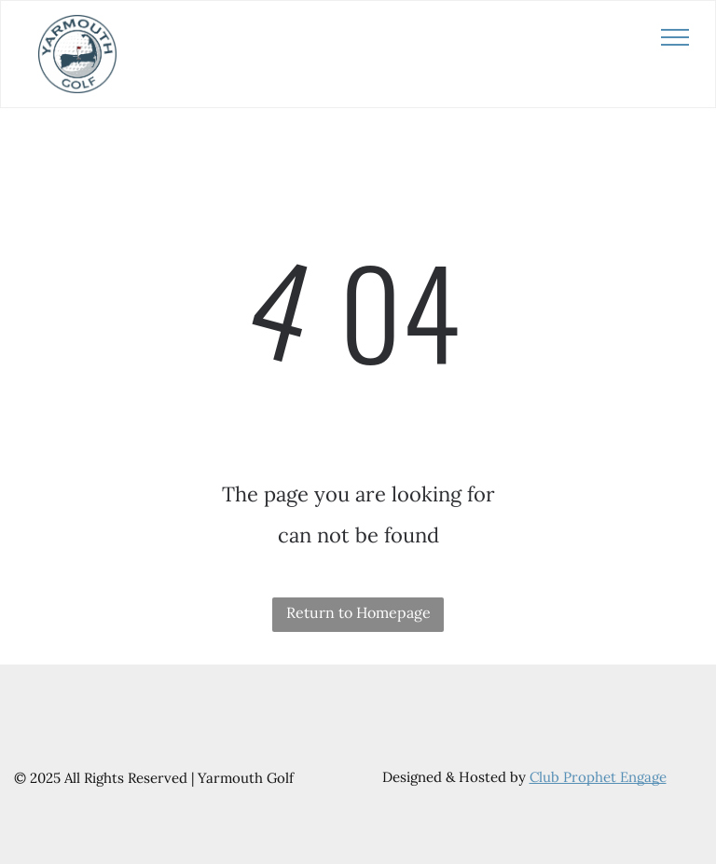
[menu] (675, 37)
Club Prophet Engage (598, 777)
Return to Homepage (358, 612)
